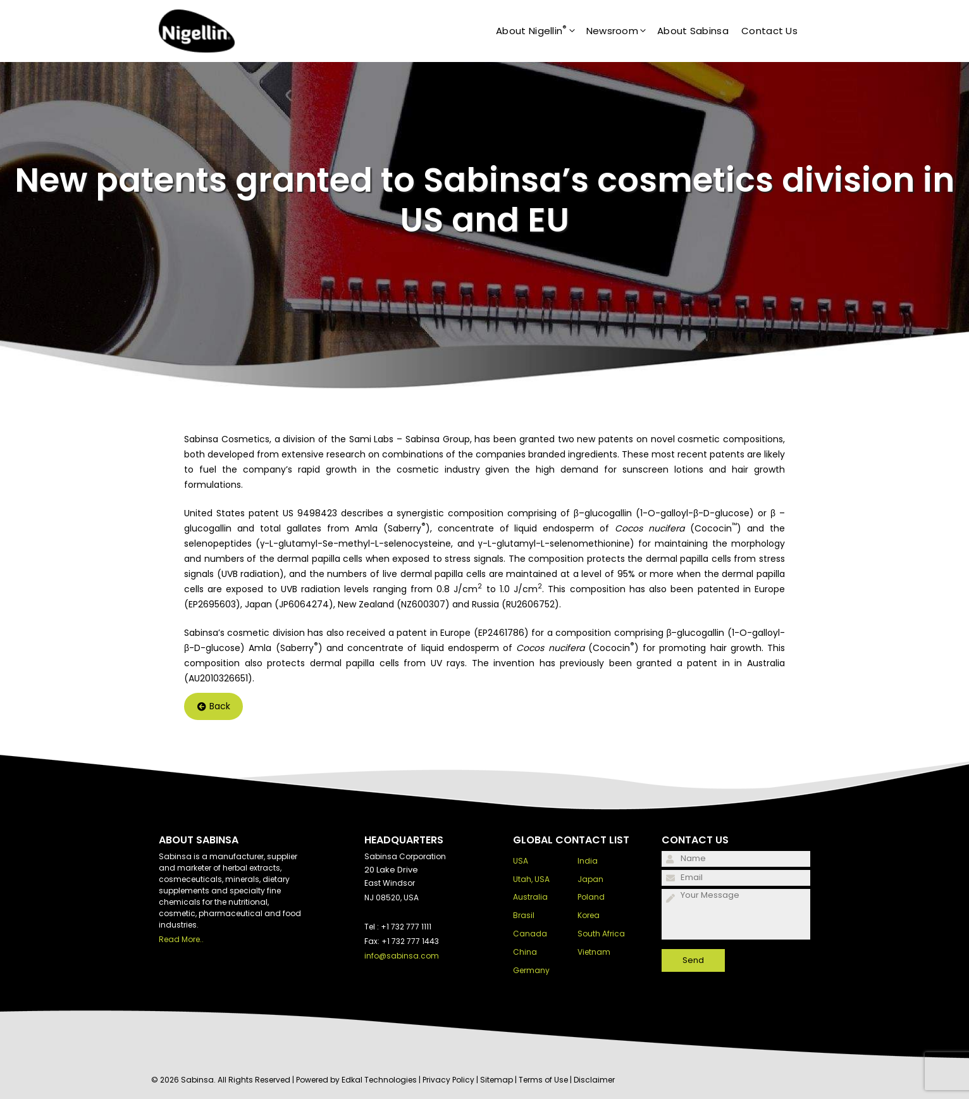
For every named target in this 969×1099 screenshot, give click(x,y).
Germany (531, 970)
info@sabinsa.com (401, 955)
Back (213, 706)
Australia (530, 896)
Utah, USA (531, 879)
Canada (530, 933)
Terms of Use (543, 1079)
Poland (591, 896)
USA (520, 860)
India (587, 860)
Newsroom (621, 31)
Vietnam (593, 952)
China (525, 952)
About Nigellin (541, 31)
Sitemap (496, 1079)
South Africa (601, 933)
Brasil (523, 915)
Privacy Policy (448, 1079)
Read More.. (181, 939)
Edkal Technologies (379, 1079)
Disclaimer (594, 1079)
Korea (588, 915)
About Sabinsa (693, 30)
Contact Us (769, 30)
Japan (590, 879)
